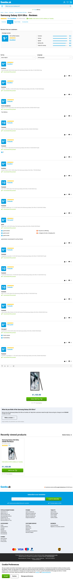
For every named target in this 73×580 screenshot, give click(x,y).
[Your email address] (28, 499)
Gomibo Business (54, 525)
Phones (28, 510)
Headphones (3, 531)
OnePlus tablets (54, 517)
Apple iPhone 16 (4, 513)
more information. (51, 556)
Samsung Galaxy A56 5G (6, 516)
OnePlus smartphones (30, 514)
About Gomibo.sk (22, 558)
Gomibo (3, 536)
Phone (6, 12)
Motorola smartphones (31, 516)
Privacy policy (4, 541)
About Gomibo (4, 538)
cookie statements (46, 572)
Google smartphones (30, 517)
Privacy (28, 558)
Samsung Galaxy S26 (5, 514)
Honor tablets (54, 516)
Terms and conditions (50, 558)
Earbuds (2, 529)
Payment (28, 525)
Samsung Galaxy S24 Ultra (21, 12)
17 (13, 366)
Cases (2, 525)
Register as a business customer (57, 526)
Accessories (4, 523)
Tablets (53, 510)
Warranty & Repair (29, 532)
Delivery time (28, 528)
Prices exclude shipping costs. (51, 555)
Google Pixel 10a (4, 517)
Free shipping (39, 402)
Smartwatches (4, 532)
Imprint (33, 558)
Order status (28, 526)
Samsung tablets (54, 513)
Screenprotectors (4, 526)
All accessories (4, 533)
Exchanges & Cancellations (31, 531)
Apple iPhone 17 (4, 511)
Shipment (28, 529)
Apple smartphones (30, 511)
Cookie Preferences (40, 558)
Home (2, 12)
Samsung (11, 12)
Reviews (30, 12)
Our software (3, 540)
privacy (37, 572)
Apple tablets (53, 511)
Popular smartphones (7, 510)
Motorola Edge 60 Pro (5, 519)
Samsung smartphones (31, 513)
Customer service (31, 523)
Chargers (3, 528)
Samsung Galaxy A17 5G (6, 520)
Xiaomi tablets (54, 514)
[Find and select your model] (38, 6)
